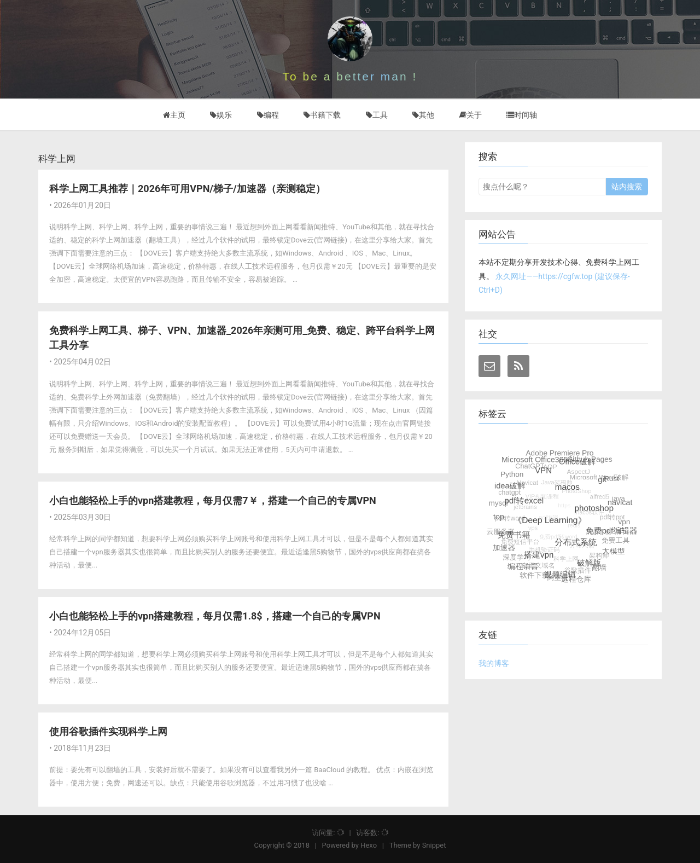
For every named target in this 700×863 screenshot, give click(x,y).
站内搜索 (626, 186)
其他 (423, 115)
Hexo (368, 845)
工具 (377, 115)
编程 (268, 115)
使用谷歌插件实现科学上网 (108, 731)
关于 (470, 115)
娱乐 (221, 115)
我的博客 (494, 663)
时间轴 (521, 115)
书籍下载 (322, 115)
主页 (174, 115)
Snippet (434, 845)
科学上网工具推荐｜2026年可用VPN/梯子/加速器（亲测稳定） (187, 188)
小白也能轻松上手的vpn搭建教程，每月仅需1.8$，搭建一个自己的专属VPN (215, 616)
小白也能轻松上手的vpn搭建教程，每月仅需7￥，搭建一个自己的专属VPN (212, 500)
